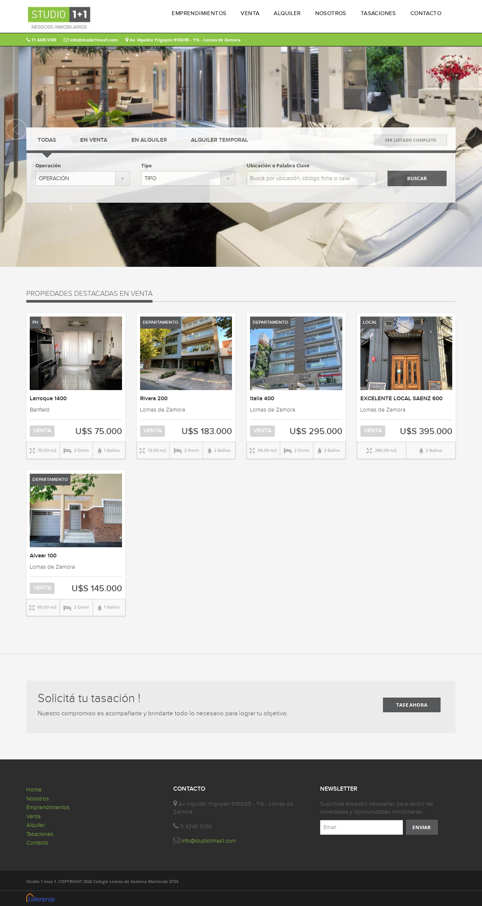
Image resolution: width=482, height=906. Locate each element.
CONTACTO (425, 13)
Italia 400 (262, 398)
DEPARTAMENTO (160, 322)
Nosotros (37, 799)
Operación (48, 165)
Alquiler (35, 825)
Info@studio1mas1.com (91, 40)
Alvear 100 (43, 555)
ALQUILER (287, 13)
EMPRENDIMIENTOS (199, 13)
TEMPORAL (219, 140)
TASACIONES (378, 13)
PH (35, 322)
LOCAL (370, 322)
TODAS (47, 140)
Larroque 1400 (48, 398)
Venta (33, 816)
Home (34, 790)
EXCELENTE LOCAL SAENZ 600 (401, 398)
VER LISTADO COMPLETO (410, 140)
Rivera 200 (154, 398)
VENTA (250, 13)
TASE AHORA (411, 704)
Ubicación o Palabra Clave (278, 165)
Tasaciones (39, 834)
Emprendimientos (48, 807)
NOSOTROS (330, 13)
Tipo (146, 165)
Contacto (37, 843)
